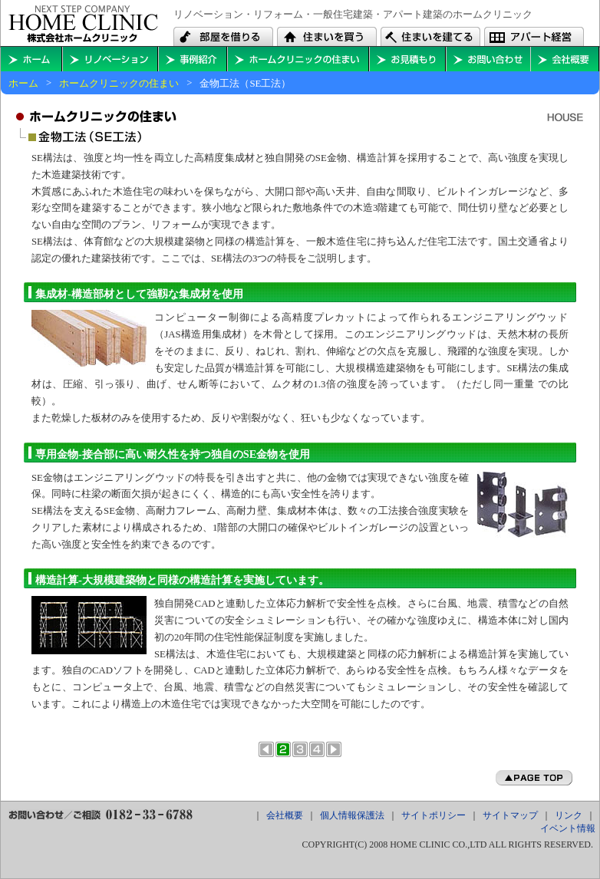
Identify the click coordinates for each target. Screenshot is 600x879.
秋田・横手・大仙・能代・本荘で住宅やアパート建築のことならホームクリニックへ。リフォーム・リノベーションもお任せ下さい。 (83, 24)
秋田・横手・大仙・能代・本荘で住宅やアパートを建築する (430, 36)
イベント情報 (567, 828)
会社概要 (564, 59)
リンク (568, 815)
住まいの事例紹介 (192, 59)
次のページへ (333, 749)
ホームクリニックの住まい (298, 59)
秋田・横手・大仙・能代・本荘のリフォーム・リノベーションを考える (110, 59)
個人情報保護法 (352, 815)
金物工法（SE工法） (283, 749)
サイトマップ (510, 815)
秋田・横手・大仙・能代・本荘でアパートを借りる (223, 36)
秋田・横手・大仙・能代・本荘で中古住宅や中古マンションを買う (327, 36)
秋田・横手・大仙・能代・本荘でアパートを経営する (534, 36)
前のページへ (266, 749)
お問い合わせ (488, 59)
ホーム (23, 83)
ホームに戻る (31, 59)
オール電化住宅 (300, 749)
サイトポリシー (433, 815)
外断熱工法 (317, 749)
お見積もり (407, 59)
